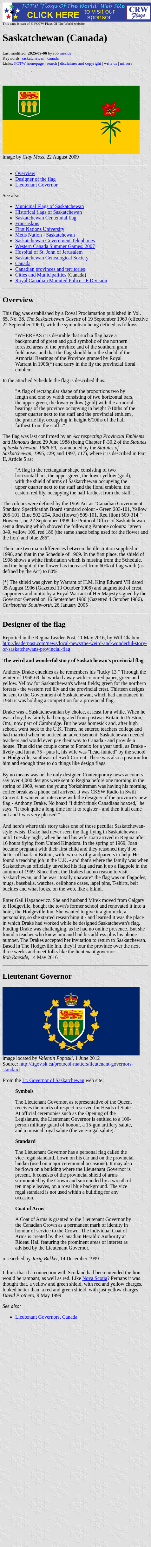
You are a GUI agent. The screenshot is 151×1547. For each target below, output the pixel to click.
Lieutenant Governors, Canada (46, 1317)
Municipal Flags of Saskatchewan (49, 206)
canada (53, 58)
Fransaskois (27, 223)
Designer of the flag (35, 179)
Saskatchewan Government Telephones (55, 240)
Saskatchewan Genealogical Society (52, 257)
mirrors (126, 63)
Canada (22, 263)
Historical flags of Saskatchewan (48, 212)
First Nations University (39, 229)
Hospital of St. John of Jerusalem (48, 252)
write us (110, 63)
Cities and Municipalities (40, 274)
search (52, 63)
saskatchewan (33, 58)
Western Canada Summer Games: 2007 (55, 246)
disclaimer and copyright (80, 63)
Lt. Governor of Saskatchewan (53, 1080)
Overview (25, 173)
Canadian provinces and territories (50, 269)
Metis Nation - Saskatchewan (45, 235)
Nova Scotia (94, 1278)
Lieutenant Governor (36, 184)
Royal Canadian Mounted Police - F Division (61, 280)
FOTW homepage (28, 63)
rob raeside (62, 53)
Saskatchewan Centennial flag (45, 217)
